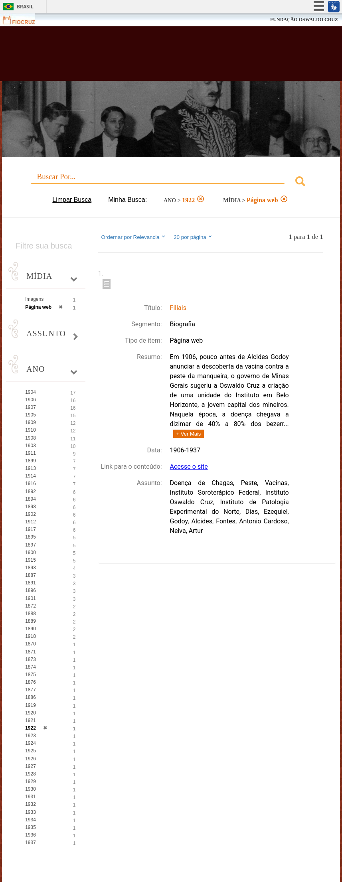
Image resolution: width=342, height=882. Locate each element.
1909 (30, 422)
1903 (30, 445)
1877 (30, 690)
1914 (30, 476)
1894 (30, 499)
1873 (30, 659)
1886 (30, 697)
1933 (30, 812)
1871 (30, 652)
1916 (30, 483)
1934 (30, 820)
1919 (30, 705)
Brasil (25, 6)
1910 (30, 430)
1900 (30, 552)
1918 (30, 636)
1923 (30, 735)
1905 (30, 415)
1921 (30, 720)
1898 (30, 506)
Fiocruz (23, 19)
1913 (30, 468)
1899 (30, 461)
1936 (30, 835)
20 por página (193, 237)
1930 (30, 789)
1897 (30, 545)
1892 (30, 491)
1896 (30, 590)
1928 (30, 774)
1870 (30, 644)
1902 (30, 514)
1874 (30, 667)
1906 (30, 400)
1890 (30, 628)
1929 (30, 781)
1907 (30, 407)
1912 (30, 522)
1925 (30, 751)
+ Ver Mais (188, 434)
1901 (30, 598)
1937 (30, 842)
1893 (30, 567)
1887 (30, 575)
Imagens (34, 299)
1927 (30, 766)
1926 (30, 759)
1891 (30, 583)
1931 (30, 796)
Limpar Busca (71, 199)
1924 (30, 743)
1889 (30, 621)
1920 (30, 713)
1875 (30, 674)
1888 (30, 613)
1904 (30, 392)
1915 (30, 560)
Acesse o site (189, 466)
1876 (30, 682)
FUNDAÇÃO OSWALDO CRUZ (304, 19)
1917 (30, 529)
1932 (30, 804)
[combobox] (171, 182)
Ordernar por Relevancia (133, 237)
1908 (30, 438)
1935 (30, 827)
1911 (30, 453)
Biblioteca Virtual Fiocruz (148, 56)
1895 (30, 537)
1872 (30, 606)
